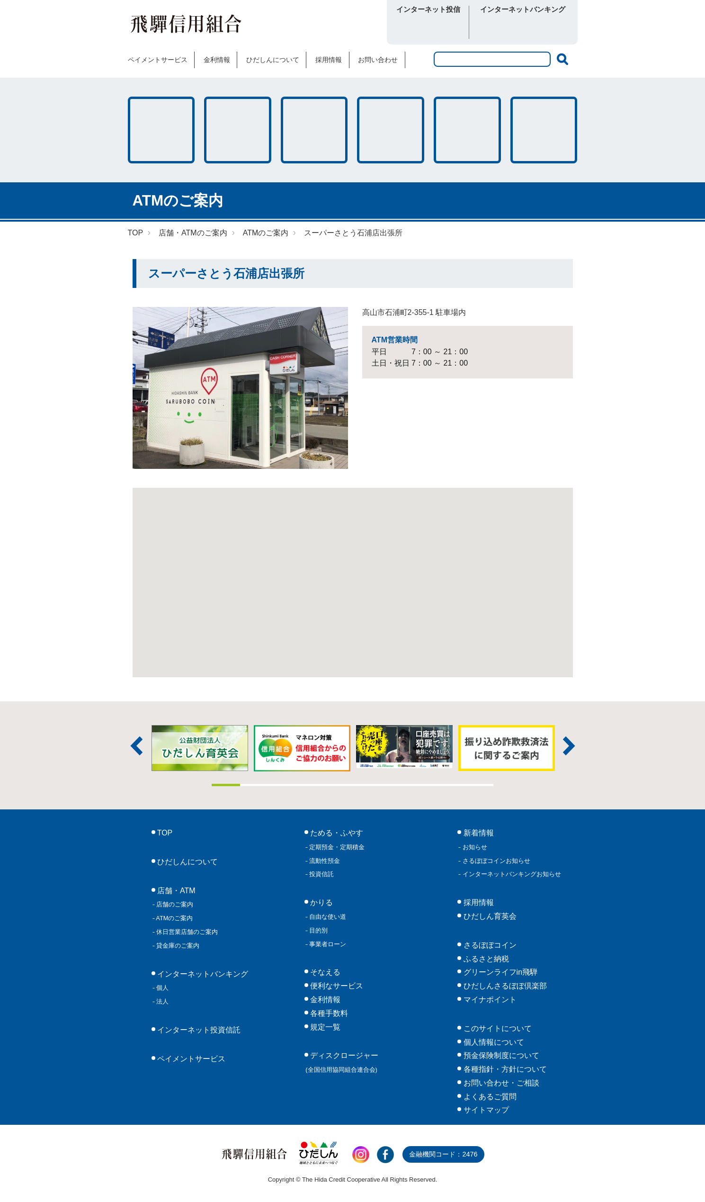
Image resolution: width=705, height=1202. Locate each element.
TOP (135, 233)
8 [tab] (423, 785)
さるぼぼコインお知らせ (495, 860)
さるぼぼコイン (325, 26)
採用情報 (328, 59)
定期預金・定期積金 (336, 847)
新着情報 (477, 833)
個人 (162, 987)
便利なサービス (544, 130)
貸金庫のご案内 (177, 945)
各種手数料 (467, 130)
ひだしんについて (272, 59)
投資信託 (321, 874)
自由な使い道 (327, 916)
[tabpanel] (404, 747)
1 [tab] (226, 785)
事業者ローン (327, 944)
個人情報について (492, 1042)
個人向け (498, 28)
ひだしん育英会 (488, 916)
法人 (162, 1001)
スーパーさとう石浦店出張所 (353, 233)
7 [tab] (395, 785)
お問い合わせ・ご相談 (500, 1083)
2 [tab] (254, 785)
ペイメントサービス (157, 59)
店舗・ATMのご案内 (193, 233)
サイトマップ (485, 1110)
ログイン (428, 28)
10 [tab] (479, 785)
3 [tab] (282, 785)
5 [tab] (338, 785)
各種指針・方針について (503, 1069)
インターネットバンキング (201, 974)
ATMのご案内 (266, 233)
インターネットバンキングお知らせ (511, 874)
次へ (569, 745)
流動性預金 (324, 860)
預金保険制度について (500, 1055)
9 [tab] (451, 785)
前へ (136, 745)
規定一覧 (324, 1027)
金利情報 (217, 59)
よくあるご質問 (488, 1097)
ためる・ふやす (161, 130)
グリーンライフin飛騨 (499, 972)
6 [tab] (367, 785)
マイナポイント (488, 1000)
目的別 (318, 930)
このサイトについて (496, 1028)
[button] (353, 574)
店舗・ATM (390, 130)
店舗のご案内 (174, 904)
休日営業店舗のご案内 (186, 931)
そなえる (314, 130)
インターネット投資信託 (198, 1030)
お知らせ (474, 847)
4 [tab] (310, 785)
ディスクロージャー (341, 1062)
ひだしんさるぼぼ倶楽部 (503, 986)
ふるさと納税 (485, 959)
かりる (237, 130)
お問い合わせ (378, 59)
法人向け (548, 28)
